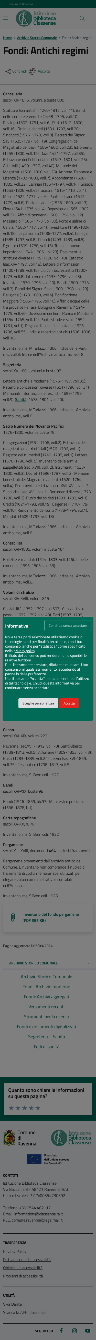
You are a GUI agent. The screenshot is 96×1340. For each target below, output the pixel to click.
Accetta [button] (69, 703)
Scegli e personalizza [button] (38, 703)
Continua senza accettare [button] (68, 625)
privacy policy (24, 651)
